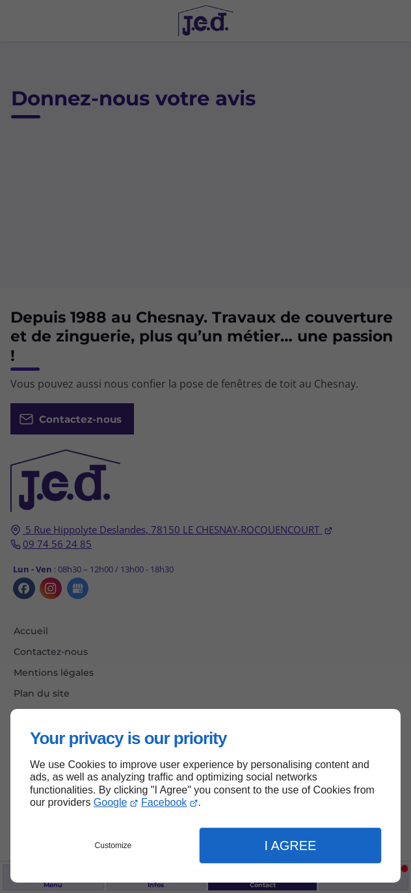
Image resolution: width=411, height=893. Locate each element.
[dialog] (205, 796)
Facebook (164, 802)
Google (110, 802)
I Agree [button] (290, 845)
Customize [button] (113, 845)
